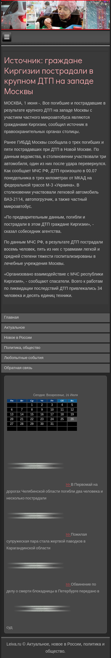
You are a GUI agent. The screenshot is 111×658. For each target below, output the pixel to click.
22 (31, 419)
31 (52, 424)
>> (68, 484)
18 (62, 414)
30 (42, 424)
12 (72, 409)
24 (52, 419)
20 (11, 419)
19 (72, 414)
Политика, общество (22, 347)
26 (72, 419)
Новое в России (18, 337)
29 (31, 424)
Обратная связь (18, 368)
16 (42, 414)
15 (31, 414)
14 (21, 414)
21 (21, 419)
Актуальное (14, 327)
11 (62, 409)
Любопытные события (24, 358)
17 (52, 414)
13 (11, 414)
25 (62, 419)
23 (42, 419)
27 (11, 424)
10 (52, 409)
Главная (11, 317)
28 (21, 424)
